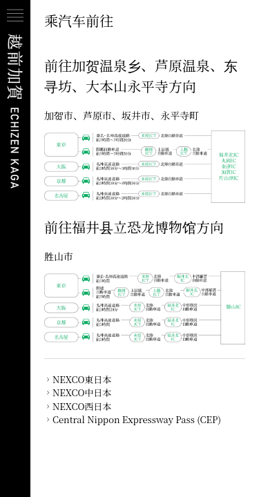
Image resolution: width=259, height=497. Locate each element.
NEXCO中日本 (81, 392)
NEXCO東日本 (81, 379)
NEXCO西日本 (81, 406)
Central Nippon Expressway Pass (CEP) (136, 419)
